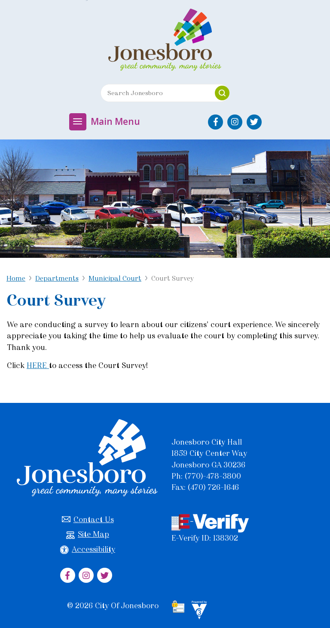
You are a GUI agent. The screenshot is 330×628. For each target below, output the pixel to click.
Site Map (87, 534)
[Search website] (154, 93)
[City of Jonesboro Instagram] (234, 122)
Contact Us (88, 520)
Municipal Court (115, 278)
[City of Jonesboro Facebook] (215, 122)
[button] (222, 93)
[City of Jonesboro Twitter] (254, 122)
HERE (38, 365)
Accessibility (87, 549)
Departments (57, 278)
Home (15, 278)
